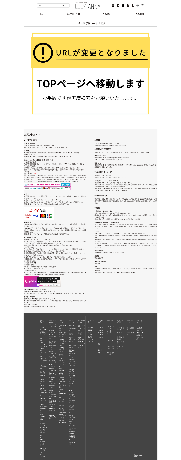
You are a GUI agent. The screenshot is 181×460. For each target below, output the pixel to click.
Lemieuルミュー (61, 355)
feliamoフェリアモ (52, 369)
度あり (100, 350)
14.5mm (100, 335)
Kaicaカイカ (42, 420)
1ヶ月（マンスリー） (110, 332)
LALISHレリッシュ (62, 340)
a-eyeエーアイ (42, 343)
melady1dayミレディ (62, 395)
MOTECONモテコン (72, 346)
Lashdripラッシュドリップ (62, 349)
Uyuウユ (41, 339)
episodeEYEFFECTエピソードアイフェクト (52, 324)
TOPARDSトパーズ (81, 321)
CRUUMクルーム (42, 424)
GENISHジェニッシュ (52, 410)
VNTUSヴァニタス (81, 342)
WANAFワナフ (80, 346)
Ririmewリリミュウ (72, 424)
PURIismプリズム (71, 406)
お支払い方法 (120, 343)
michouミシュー (71, 321)
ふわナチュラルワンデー (52, 396)
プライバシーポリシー (139, 331)
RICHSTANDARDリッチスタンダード (72, 430)
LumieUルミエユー (62, 378)
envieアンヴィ (42, 455)
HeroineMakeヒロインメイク (62, 327)
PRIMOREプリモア (72, 401)
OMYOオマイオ (42, 372)
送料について (120, 347)
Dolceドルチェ (42, 440)
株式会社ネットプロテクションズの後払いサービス (54, 176)
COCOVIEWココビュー (43, 410)
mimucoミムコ (71, 334)
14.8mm (100, 337)
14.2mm (100, 328)
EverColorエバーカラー (52, 336)
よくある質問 (130, 329)
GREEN (90, 339)
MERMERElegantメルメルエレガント (62, 415)
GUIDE (140, 14)
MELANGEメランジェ (62, 400)
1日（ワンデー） (110, 327)
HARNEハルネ (61, 321)
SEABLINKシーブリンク (72, 438)
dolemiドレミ (42, 445)
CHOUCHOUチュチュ (43, 394)
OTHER (90, 341)
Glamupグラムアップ (52, 417)
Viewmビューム (81, 338)
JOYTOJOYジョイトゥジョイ (62, 335)
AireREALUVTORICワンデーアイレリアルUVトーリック (43, 351)
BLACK (90, 332)
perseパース (71, 391)
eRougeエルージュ (52, 331)
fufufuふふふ (51, 391)
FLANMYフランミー (52, 378)
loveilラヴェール (62, 369)
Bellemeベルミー (42, 376)
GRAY (90, 335)
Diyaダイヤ (42, 436)
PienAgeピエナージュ (72, 396)
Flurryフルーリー (52, 382)
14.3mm (100, 330)
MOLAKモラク (71, 342)
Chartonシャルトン (43, 380)
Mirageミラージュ (72, 338)
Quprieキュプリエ (72, 416)
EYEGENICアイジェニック (52, 347)
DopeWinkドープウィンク (43, 450)
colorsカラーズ (42, 415)
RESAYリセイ (71, 420)
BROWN (90, 328)
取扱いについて (120, 333)
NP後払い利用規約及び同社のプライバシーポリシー (51, 178)
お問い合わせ (130, 333)
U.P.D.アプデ (80, 334)
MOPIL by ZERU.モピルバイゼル (72, 352)
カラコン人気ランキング (110, 348)
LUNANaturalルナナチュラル (62, 384)
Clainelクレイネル (43, 405)
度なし (100, 353)
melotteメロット (61, 409)
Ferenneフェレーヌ (52, 374)
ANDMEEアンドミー (43, 328)
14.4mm (100, 332)
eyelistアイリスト (52, 352)
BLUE (90, 337)
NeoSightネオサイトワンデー (72, 371)
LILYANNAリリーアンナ (62, 364)
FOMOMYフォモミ (52, 386)
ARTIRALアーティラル (43, 334)
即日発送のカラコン (110, 354)
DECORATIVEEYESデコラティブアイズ (43, 430)
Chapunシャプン (42, 385)
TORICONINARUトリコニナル (81, 327)
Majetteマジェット (62, 390)
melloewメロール (61, 405)
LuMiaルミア (61, 374)
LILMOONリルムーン (62, 359)
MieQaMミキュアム (62, 421)
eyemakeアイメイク (52, 357)
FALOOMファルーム (52, 361)
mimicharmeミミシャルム (72, 327)
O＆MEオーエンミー (72, 386)
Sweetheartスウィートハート (72, 444)
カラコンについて (120, 329)
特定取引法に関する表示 (139, 337)
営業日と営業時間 (120, 338)
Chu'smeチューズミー (43, 400)
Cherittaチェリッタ (43, 389)
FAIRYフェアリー (52, 365)
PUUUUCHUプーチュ (72, 411)
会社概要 (139, 328)
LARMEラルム (61, 344)
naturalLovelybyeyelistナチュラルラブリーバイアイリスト (72, 362)
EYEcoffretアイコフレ (52, 342)
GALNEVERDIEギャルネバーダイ (52, 403)
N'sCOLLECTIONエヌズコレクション (72, 378)
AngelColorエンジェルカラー (43, 360)
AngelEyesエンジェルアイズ (43, 366)
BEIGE (90, 330)
